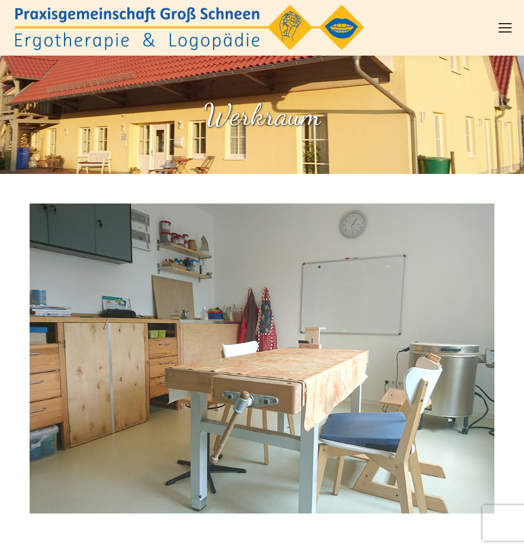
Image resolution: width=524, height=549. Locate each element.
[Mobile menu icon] (505, 28)
